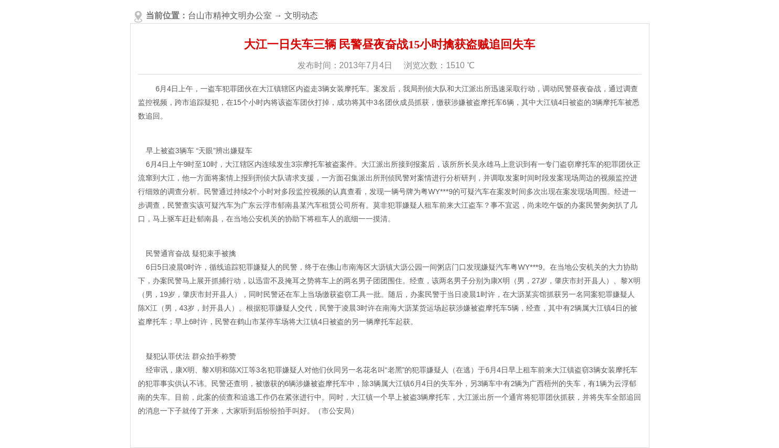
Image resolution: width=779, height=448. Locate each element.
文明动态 (301, 15)
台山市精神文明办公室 (230, 15)
